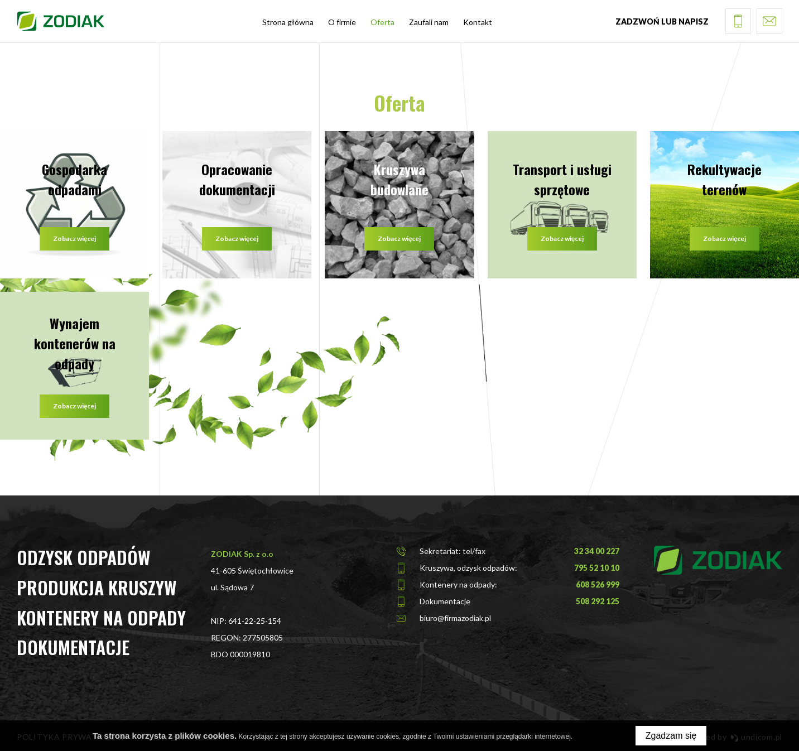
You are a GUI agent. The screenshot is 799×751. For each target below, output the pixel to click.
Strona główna (288, 22)
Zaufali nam (429, 22)
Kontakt (477, 22)
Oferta (382, 22)
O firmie (342, 22)
